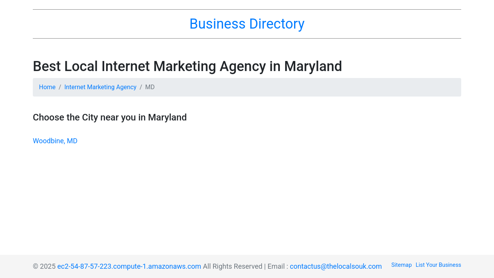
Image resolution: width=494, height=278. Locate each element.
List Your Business (438, 265)
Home (47, 87)
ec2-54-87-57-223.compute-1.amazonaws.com (129, 266)
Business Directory (247, 24)
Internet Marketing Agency (100, 87)
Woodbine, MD (55, 141)
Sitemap (401, 265)
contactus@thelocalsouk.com (336, 266)
